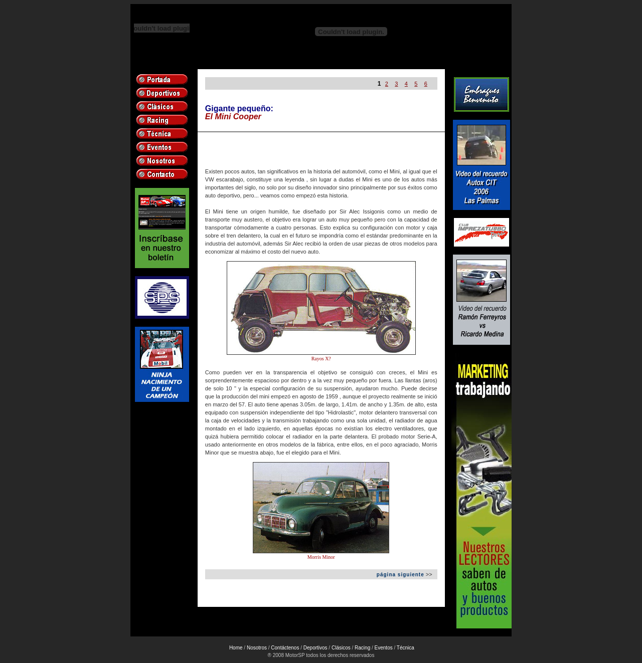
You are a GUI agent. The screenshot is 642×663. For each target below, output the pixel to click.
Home (236, 647)
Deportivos (315, 647)
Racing (362, 647)
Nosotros (257, 647)
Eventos (384, 647)
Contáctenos (285, 647)
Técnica (405, 647)
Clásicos (341, 647)
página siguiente (400, 574)
